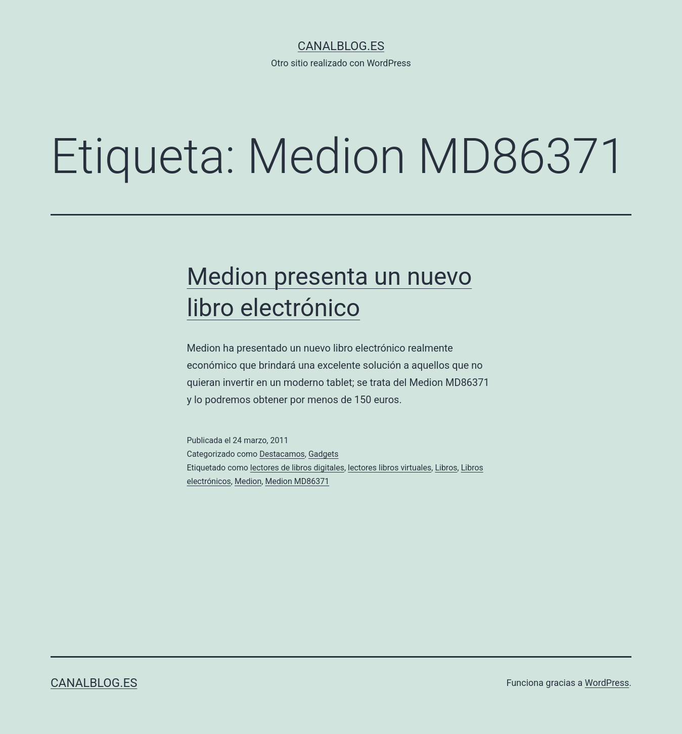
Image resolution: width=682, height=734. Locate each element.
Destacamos (282, 454)
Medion (248, 481)
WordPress (607, 682)
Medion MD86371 (297, 481)
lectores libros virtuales (389, 467)
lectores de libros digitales (297, 467)
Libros (446, 467)
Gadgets (323, 454)
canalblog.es (341, 46)
